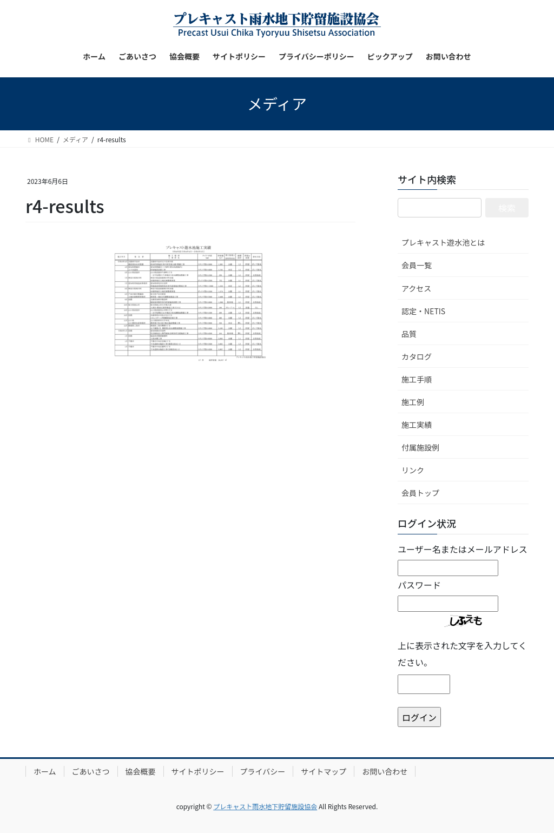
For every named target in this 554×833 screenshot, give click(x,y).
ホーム (45, 771)
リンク (412, 470)
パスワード (419, 584)
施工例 (412, 401)
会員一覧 (416, 265)
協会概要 (141, 771)
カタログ (416, 356)
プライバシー (263, 771)
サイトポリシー (198, 771)
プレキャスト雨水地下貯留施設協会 (265, 806)
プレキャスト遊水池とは (443, 242)
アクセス (416, 288)
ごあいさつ (91, 771)
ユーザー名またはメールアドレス (462, 549)
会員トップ (420, 492)
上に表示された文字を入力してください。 (462, 653)
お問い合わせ (384, 771)
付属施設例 (420, 447)
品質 (409, 333)
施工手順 (416, 379)
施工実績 (416, 424)
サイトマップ (323, 771)
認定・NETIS (423, 311)
